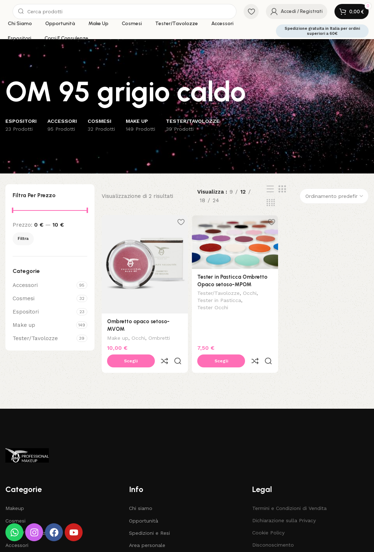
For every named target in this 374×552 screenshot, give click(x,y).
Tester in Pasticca (220, 300)
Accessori (25, 285)
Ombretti (159, 336)
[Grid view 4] (271, 203)
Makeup (14, 491)
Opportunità (143, 503)
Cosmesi (23, 298)
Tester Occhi (213, 307)
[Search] (124, 11)
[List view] (270, 189)
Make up (24, 325)
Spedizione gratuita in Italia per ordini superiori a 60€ (322, 31)
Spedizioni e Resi (149, 515)
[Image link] (27, 437)
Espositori (26, 312)
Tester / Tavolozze (28, 515)
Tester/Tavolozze (35, 338)
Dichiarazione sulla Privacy (284, 503)
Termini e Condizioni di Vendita (289, 491)
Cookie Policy (268, 515)
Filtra (23, 238)
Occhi (138, 336)
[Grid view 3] (282, 189)
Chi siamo (140, 491)
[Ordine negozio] (334, 196)
